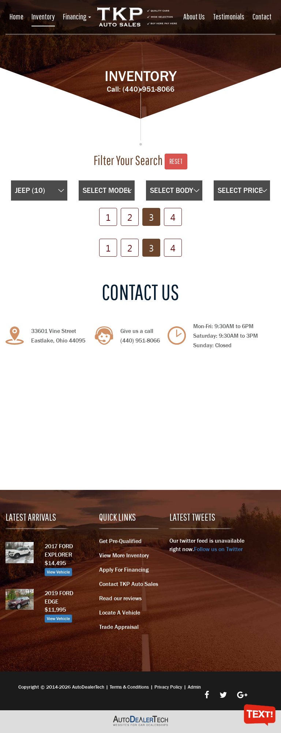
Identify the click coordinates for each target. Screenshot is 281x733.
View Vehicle (58, 572)
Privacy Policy (168, 687)
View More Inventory (124, 555)
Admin (194, 687)
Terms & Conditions (129, 687)
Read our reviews (120, 598)
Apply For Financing (124, 569)
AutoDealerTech (88, 687)
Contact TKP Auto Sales (128, 583)
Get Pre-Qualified (120, 541)
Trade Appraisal (119, 626)
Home (16, 16)
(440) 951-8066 (149, 89)
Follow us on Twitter (218, 549)
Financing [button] (77, 16)
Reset (176, 161)
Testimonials (228, 16)
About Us (194, 16)
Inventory (43, 16)
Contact (261, 16)
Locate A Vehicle (119, 612)
